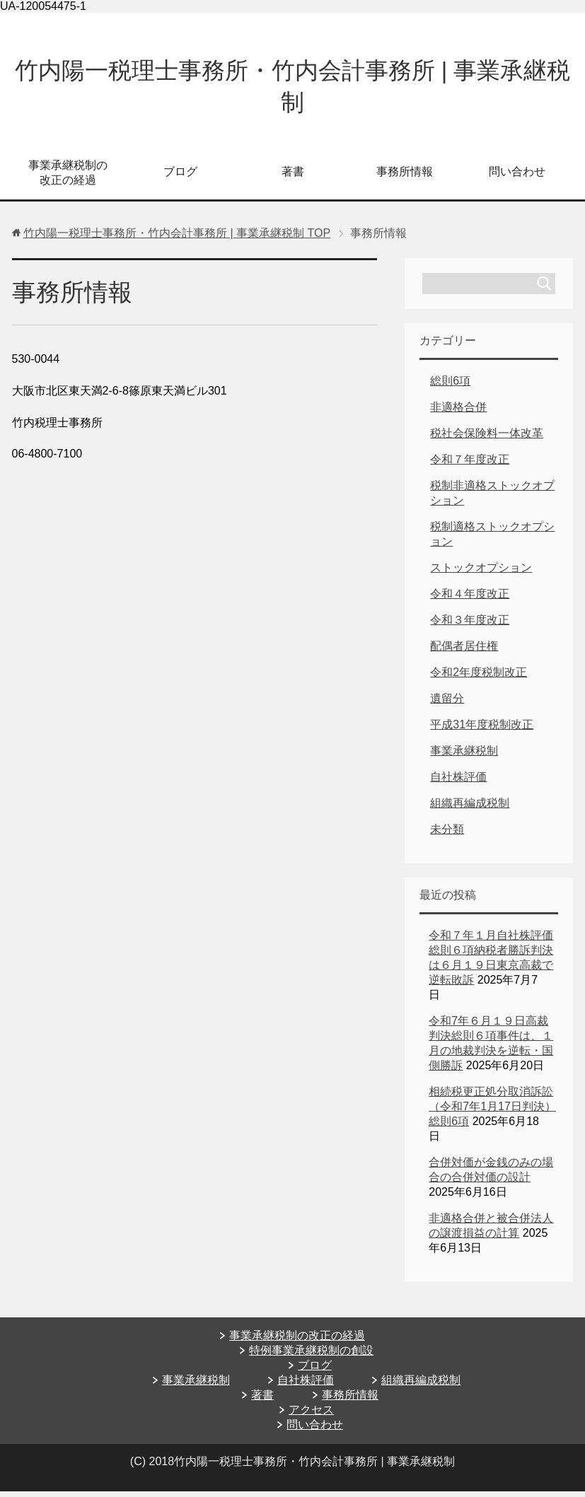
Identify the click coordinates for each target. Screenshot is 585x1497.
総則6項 (450, 386)
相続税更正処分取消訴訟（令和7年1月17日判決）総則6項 (492, 1112)
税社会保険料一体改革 (486, 439)
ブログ (180, 177)
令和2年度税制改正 (478, 678)
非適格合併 (458, 413)
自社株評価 (458, 782)
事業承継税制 (464, 756)
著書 (293, 177)
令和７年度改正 (469, 465)
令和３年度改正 (469, 625)
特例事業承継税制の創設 (311, 1356)
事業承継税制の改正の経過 (68, 178)
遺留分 (447, 704)
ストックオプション (481, 573)
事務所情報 (404, 177)
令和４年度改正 (469, 599)
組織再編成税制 (469, 809)
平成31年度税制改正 (481, 730)
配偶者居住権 (464, 652)
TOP (176, 239)
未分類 (447, 835)
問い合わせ (517, 177)
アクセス (311, 1415)
